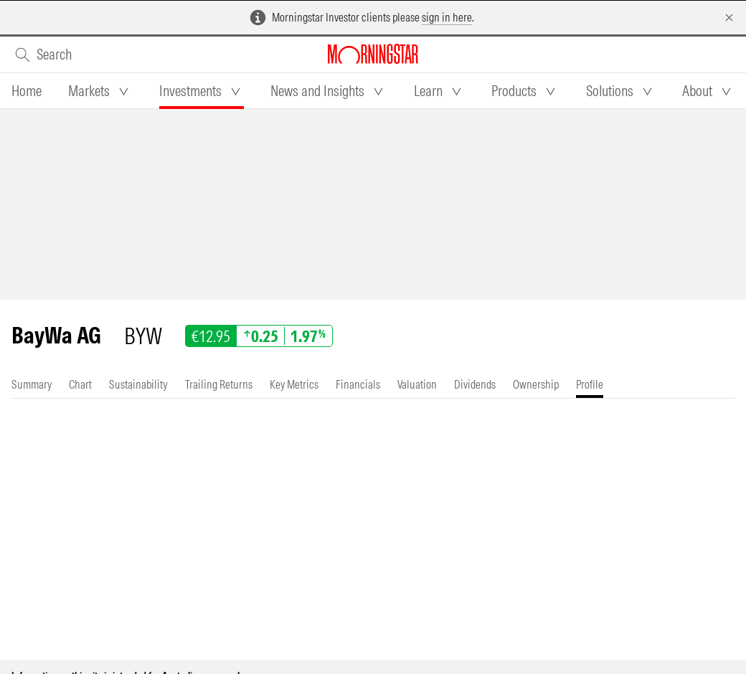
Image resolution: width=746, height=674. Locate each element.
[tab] (26, 91)
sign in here (447, 17)
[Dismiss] (729, 17)
